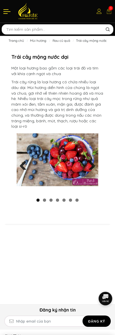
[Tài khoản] (99, 11)
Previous (25, 164)
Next (90, 164)
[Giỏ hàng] (109, 11)
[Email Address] (57, 321)
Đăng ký (96, 321)
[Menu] (7, 11)
